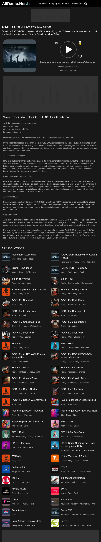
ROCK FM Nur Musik (23, 300)
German (17, 132)
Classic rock (73, 283)
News (63, 493)
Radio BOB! (67, 510)
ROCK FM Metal (20, 367)
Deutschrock (73, 315)
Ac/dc (28, 272)
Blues (81, 294)
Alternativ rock (87, 283)
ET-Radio (16, 456)
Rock (28, 129)
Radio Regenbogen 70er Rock (27, 421)
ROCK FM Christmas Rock (26, 322)
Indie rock (72, 372)
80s (62, 415)
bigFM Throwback (21, 278)
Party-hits (16, 471)
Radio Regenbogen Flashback (27, 410)
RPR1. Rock (18, 432)
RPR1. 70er (67, 421)
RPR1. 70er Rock (21, 443)
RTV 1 (64, 467)
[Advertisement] (50, 15)
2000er (15, 482)
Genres (65, 3)
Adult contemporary (69, 504)
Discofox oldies (84, 471)
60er (26, 493)
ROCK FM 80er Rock (72, 332)
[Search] (85, 3)
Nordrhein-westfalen (69, 262)
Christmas (23, 326)
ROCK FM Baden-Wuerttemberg (29, 400)
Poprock (82, 304)
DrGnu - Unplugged (22, 268)
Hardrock (85, 348)
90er (27, 294)
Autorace (65, 450)
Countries (42, 3)
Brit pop (75, 482)
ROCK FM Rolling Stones (74, 289)
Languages (54, 3)
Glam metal (28, 447)
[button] (68, 49)
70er (27, 304)
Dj (23, 471)
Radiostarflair (19, 467)
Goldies (84, 461)
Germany (15, 126)
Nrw (12, 129)
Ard (13, 504)
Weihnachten (35, 326)
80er (20, 294)
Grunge (28, 337)
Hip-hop (20, 283)
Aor (34, 272)
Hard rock (72, 304)
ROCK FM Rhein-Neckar (25, 389)
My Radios (77, 3)
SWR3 (64, 488)
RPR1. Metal (67, 343)
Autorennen (76, 450)
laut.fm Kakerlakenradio (73, 478)
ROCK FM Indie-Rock (72, 367)
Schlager (71, 471)
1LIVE (15, 499)
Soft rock (22, 315)
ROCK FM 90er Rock (23, 332)
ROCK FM (17, 343)
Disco (76, 426)
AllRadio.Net (15, 3)
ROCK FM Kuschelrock (24, 311)
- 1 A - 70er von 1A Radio (74, 456)
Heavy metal (73, 348)
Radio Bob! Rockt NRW (24, 254)
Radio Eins (66, 499)
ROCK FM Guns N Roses (25, 378)
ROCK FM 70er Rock (72, 389)
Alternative (72, 326)
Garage (85, 482)
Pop (13, 283)
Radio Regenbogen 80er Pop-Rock (79, 410)
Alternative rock (18, 436)
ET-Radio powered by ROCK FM (29, 289)
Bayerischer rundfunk (75, 525)
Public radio (22, 504)
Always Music (19, 488)
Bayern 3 (65, 521)
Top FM (15, 478)
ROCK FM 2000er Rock (73, 322)
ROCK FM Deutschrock (73, 311)
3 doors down (17, 272)
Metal (63, 272)
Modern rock (73, 404)
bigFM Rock (67, 278)
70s (13, 426)
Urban (29, 283)
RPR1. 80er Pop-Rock (72, 432)
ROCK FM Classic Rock (73, 378)
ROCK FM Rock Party (72, 300)
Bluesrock (72, 294)
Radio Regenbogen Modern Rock (78, 400)
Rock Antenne (19, 510)
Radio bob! (20, 129)
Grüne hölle (89, 450)
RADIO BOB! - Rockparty (74, 268)
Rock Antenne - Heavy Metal (27, 521)
